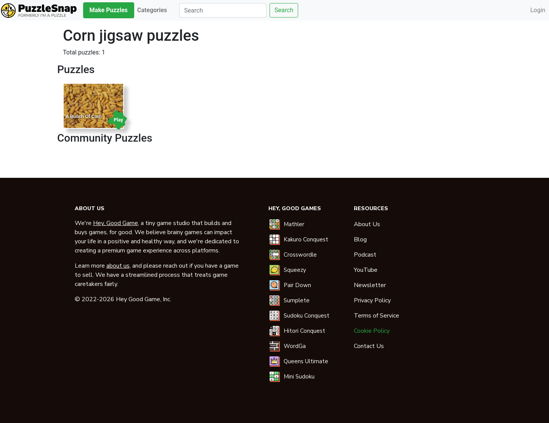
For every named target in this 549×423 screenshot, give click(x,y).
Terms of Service (376, 315)
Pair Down (297, 285)
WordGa (295, 346)
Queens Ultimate (306, 361)
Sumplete (297, 300)
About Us (367, 224)
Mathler (294, 224)
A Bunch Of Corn (84, 116)
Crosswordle (300, 255)
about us (118, 266)
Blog (360, 239)
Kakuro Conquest (306, 239)
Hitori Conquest (304, 331)
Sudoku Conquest (306, 315)
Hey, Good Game (115, 223)
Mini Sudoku (299, 376)
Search (283, 10)
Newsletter (370, 285)
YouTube (365, 270)
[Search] (222, 10)
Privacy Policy (372, 300)
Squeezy (295, 270)
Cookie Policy (372, 331)
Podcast (365, 255)
